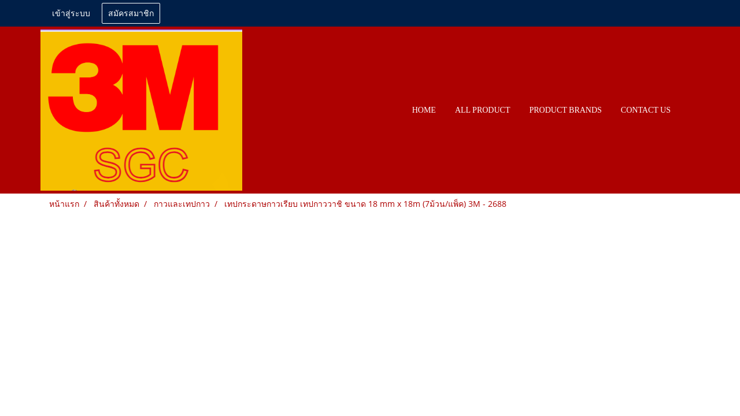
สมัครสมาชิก (131, 13)
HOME (424, 110)
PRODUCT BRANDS (565, 110)
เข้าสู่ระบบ (71, 13)
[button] (690, 110)
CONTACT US (646, 110)
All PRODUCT (482, 110)
